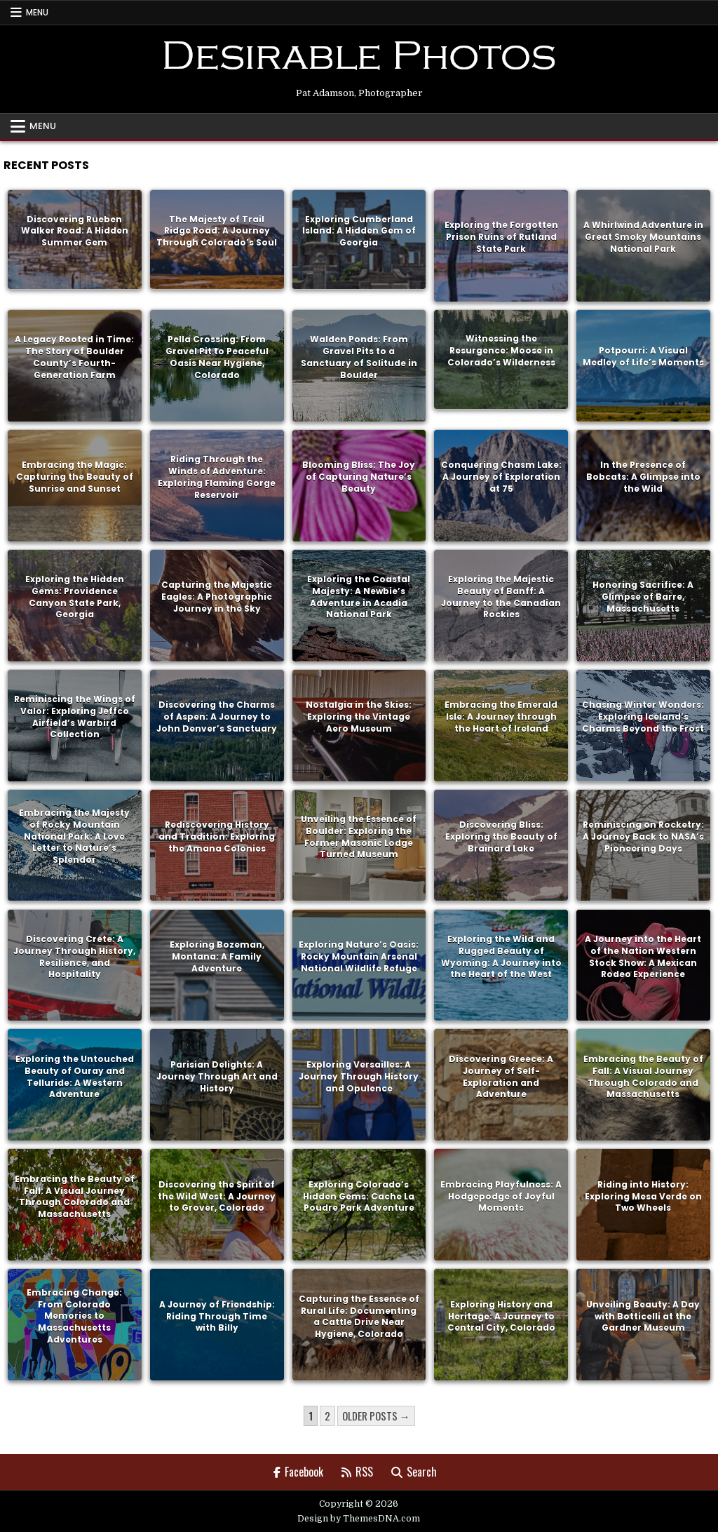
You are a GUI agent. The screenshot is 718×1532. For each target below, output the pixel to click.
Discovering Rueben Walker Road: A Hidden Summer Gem (74, 230)
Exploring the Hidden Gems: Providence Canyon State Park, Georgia (74, 595)
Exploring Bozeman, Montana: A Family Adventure (217, 956)
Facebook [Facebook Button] (298, 1471)
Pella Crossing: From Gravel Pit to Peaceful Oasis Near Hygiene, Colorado (217, 355)
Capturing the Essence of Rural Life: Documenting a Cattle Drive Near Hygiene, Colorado (359, 1315)
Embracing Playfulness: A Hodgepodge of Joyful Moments (501, 1196)
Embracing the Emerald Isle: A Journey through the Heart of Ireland (501, 716)
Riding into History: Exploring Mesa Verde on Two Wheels (643, 1196)
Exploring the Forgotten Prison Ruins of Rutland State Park (501, 237)
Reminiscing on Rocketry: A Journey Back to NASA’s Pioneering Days (643, 836)
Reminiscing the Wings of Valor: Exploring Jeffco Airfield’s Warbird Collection (74, 715)
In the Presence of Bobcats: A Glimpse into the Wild (643, 476)
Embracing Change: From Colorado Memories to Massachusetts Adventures (74, 1315)
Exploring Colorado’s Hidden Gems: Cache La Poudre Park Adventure (358, 1196)
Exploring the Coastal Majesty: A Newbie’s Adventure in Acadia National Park (358, 595)
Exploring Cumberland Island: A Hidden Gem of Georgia (359, 230)
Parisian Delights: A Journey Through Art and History (217, 1076)
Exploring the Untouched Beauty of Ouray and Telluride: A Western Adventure (74, 1075)
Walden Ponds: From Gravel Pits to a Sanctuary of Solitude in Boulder (359, 355)
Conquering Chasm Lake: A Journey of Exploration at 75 (501, 476)
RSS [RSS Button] (357, 1471)
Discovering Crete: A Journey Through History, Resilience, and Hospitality (74, 955)
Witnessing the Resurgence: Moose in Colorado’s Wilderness (501, 350)
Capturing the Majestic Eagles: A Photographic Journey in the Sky (216, 596)
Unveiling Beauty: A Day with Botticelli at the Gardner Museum (643, 1315)
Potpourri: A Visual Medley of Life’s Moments (643, 356)
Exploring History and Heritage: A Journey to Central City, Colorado (501, 1315)
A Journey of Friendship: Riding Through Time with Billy (217, 1315)
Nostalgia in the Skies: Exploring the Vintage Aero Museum (359, 716)
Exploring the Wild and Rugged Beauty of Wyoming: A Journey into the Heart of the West (501, 955)
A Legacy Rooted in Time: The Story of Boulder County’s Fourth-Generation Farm (74, 355)
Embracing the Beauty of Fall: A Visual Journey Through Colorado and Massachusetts (643, 1075)
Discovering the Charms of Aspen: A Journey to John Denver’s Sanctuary (216, 716)
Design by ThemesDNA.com (358, 1519)
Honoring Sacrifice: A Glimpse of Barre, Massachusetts (642, 596)
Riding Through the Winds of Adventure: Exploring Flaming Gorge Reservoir (217, 475)
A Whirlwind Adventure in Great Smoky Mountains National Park (643, 237)
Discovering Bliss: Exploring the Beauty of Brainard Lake (501, 836)
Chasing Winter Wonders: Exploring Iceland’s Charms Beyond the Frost (643, 716)
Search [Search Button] (414, 1471)
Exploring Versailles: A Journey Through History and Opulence (359, 1076)
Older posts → (376, 1415)
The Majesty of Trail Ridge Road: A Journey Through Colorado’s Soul (216, 230)
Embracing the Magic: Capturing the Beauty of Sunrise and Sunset (74, 476)
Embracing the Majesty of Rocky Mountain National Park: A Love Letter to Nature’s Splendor (74, 836)
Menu (37, 12)
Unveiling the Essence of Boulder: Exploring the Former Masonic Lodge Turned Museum (358, 835)
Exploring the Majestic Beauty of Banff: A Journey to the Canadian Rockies (501, 595)
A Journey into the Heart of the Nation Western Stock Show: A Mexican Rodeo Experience (643, 955)
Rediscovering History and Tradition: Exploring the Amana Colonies (216, 836)
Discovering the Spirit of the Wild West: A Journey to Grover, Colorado (217, 1196)
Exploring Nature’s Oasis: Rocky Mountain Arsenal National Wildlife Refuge (359, 956)
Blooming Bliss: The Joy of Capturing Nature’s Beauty (358, 476)
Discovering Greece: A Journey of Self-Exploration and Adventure (501, 1075)
